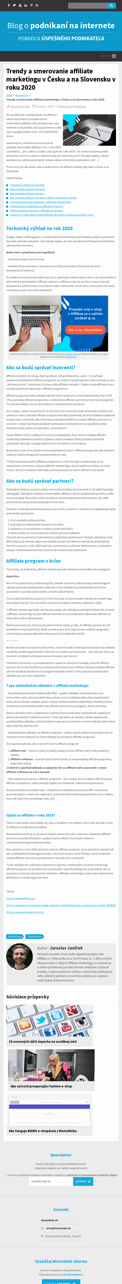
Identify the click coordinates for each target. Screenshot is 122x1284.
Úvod (9, 95)
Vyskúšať (60, 1249)
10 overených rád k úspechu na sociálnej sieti (32, 1043)
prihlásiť (83, 1146)
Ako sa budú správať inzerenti (27, 189)
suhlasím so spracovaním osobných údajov (91, 1140)
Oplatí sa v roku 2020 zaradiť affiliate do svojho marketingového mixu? (52, 214)
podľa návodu (70, 357)
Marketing (22, 95)
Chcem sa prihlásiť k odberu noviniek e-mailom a (61, 1140)
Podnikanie (79, 106)
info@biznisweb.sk (58, 1193)
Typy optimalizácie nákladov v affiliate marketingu (40, 202)
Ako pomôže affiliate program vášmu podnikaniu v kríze (43, 197)
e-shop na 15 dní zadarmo (69, 354)
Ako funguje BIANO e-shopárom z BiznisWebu (32, 1093)
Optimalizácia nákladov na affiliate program (36, 206)
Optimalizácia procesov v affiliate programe (36, 210)
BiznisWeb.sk (49, 1185)
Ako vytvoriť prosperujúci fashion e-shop (85, 1043)
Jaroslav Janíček (20, 106)
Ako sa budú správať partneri (27, 193)
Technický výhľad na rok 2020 (27, 185)
